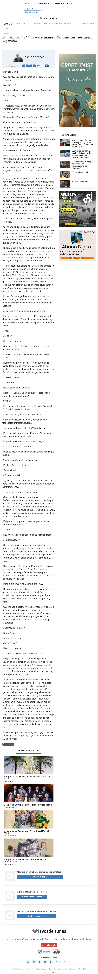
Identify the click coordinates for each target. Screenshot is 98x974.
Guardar (40, 66)
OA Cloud (55, 973)
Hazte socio (49, 945)
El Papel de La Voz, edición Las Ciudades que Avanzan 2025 (25, 860)
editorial (21, 24)
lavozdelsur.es (10, 807)
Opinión (6, 28)
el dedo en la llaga (63, 24)
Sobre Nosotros (41, 969)
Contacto (52, 969)
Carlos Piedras (34, 57)
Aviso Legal (62, 969)
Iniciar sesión (31, 12)
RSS (84, 969)
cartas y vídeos (34, 24)
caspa (75, 24)
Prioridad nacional (74, 174)
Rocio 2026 (59, 4)
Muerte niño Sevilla (45, 4)
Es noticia (30, 4)
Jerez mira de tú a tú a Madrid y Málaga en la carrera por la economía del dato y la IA (76, 143)
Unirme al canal (40, 877)
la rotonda (48, 24)
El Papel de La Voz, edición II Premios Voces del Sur (28, 805)
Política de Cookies (74, 969)
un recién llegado (88, 24)
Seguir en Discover (34, 9)
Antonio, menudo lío (74, 184)
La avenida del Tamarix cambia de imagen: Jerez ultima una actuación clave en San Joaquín (77, 154)
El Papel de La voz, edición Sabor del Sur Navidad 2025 (27, 777)
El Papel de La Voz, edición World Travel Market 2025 (26, 832)
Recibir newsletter (36, 916)
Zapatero (70, 4)
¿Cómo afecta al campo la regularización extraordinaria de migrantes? (77, 165)
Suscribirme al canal (32, 897)
